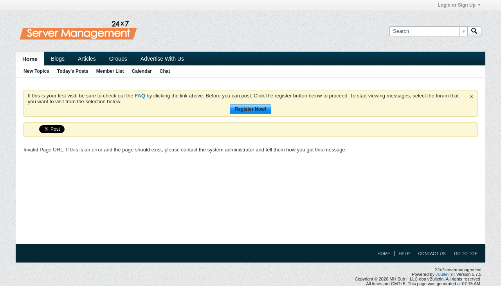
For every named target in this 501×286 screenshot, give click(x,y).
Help (404, 253)
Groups (118, 59)
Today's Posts (72, 71)
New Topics (36, 71)
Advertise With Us (162, 59)
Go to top (466, 253)
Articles (87, 59)
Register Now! (251, 109)
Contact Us (432, 253)
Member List (110, 71)
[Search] (428, 31)
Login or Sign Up (459, 5)
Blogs (58, 59)
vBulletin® (445, 274)
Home (30, 59)
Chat (165, 71)
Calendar (141, 71)
